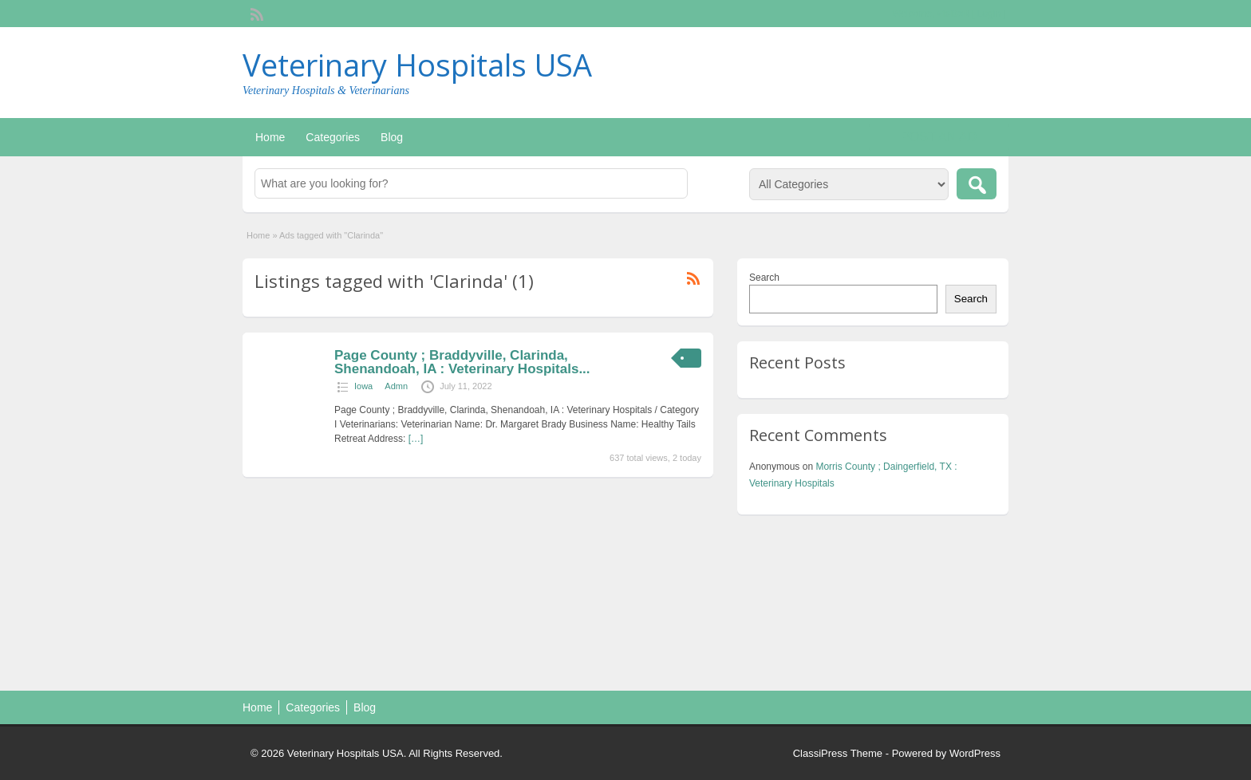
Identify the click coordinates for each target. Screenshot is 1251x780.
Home (270, 137)
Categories (333, 137)
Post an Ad (939, 137)
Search (764, 277)
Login (988, 13)
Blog (392, 137)
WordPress (974, 753)
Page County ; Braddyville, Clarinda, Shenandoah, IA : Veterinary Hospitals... (462, 362)
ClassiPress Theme (837, 753)
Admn (396, 386)
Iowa (363, 386)
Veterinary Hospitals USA (417, 64)
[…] (416, 438)
